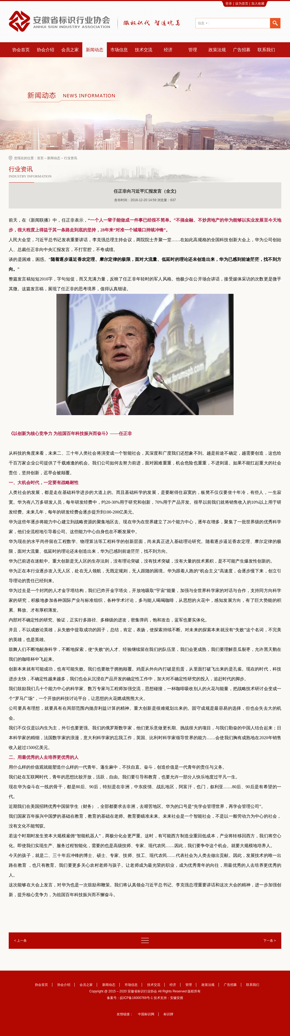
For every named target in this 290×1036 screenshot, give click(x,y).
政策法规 (217, 49)
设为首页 (241, 3)
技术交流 (143, 49)
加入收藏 (257, 3)
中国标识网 (146, 1014)
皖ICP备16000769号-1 (136, 998)
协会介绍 (45, 49)
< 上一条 (20, 941)
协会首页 (21, 49)
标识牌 (168, 1014)
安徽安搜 (176, 998)
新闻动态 (94, 49)
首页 (40, 158)
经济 (168, 49)
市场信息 (119, 49)
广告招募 (241, 49)
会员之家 (70, 49)
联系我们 (266, 49)
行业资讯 (70, 158)
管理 (192, 49)
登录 (228, 3)
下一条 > (269, 941)
